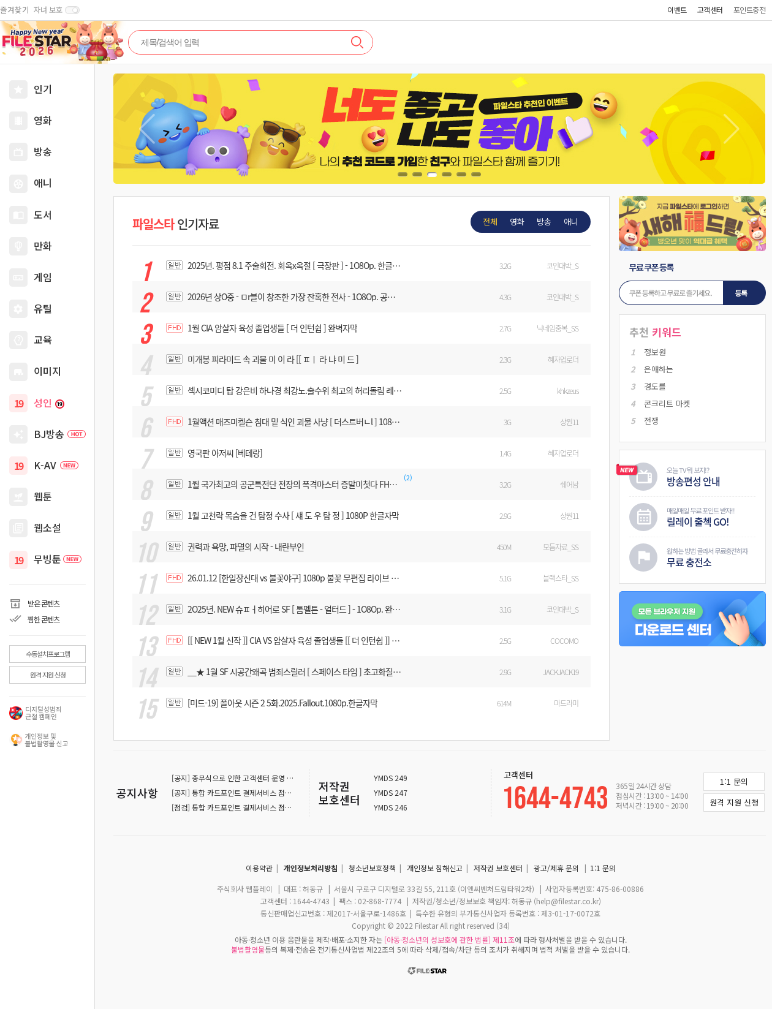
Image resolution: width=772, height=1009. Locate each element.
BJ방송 (60, 433)
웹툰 (43, 496)
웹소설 (47, 527)
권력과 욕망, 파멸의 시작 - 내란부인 (245, 546)
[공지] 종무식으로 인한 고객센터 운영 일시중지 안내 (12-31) (263, 778)
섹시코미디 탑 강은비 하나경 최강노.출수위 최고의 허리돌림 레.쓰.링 (294, 390)
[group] (439, 129)
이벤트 (677, 9)
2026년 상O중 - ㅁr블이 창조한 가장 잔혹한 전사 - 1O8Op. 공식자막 (294, 296)
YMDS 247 (390, 793)
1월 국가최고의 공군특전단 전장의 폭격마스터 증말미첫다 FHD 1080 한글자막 (294, 484)
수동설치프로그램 (48, 654)
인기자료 (175, 224)
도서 (43, 214)
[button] (731, 128)
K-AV (56, 465)
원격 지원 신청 (48, 674)
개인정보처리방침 (311, 868)
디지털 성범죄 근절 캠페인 (38, 713)
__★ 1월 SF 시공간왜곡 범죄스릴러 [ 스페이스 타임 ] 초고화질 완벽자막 (294, 671)
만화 (43, 245)
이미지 (47, 370)
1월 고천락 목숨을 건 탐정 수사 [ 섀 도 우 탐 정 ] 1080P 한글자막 (293, 515)
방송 (43, 151)
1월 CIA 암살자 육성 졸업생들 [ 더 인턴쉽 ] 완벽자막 (272, 328)
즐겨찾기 (14, 10)
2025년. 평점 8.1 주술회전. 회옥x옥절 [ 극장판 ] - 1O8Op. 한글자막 (294, 265)
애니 (43, 182)
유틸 (43, 308)
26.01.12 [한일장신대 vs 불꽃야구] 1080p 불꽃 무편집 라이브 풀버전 (294, 578)
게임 (43, 277)
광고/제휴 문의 (556, 868)
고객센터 (710, 9)
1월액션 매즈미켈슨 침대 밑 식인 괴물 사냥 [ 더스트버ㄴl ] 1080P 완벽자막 (294, 421)
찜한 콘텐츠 (43, 619)
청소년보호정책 (372, 868)
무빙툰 (57, 558)
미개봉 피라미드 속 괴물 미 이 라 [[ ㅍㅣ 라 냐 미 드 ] (272, 359)
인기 (43, 88)
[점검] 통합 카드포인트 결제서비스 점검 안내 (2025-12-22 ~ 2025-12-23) (286, 807)
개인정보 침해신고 (435, 868)
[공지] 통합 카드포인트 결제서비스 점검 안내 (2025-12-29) (262, 792)
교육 (43, 339)
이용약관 (259, 868)
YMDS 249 (390, 778)
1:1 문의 (603, 868)
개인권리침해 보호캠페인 (38, 740)
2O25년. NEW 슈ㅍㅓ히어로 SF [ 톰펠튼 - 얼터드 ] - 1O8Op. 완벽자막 (294, 609)
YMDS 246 (390, 807)
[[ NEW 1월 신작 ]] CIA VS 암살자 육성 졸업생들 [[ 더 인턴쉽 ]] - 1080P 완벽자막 (294, 640)
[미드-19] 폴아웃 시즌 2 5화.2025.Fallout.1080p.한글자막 (282, 703)
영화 (43, 120)
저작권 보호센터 (339, 792)
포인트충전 (749, 9)
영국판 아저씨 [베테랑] (224, 453)
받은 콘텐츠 (43, 603)
